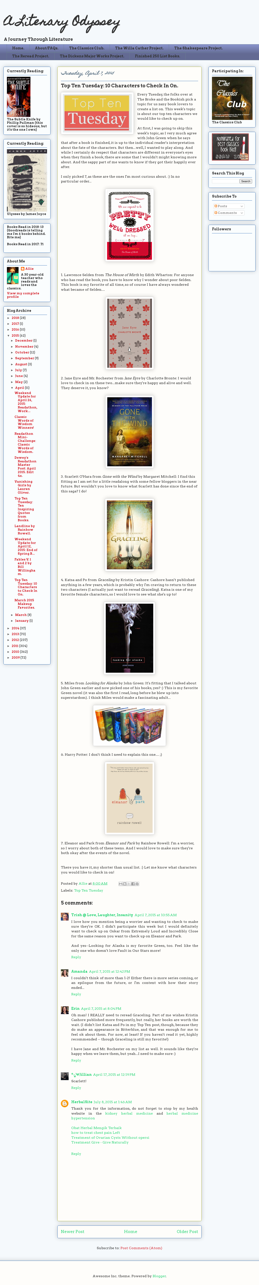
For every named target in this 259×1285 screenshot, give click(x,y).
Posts (221, 206)
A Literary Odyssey (61, 22)
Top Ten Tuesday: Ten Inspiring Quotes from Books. (24, 509)
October (22, 352)
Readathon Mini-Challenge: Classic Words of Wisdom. (25, 443)
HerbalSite (81, 1102)
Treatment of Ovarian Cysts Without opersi (110, 1138)
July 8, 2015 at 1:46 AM (113, 1102)
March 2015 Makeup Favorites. (24, 604)
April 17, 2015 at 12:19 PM (114, 1075)
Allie (83, 883)
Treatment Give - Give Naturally (100, 1142)
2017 (16, 323)
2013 (16, 634)
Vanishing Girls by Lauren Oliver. (23, 487)
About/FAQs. (46, 48)
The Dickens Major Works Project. (92, 56)
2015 (16, 335)
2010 (16, 651)
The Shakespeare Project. (198, 48)
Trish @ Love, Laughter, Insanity (102, 915)
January (22, 620)
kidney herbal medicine (129, 1113)
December (24, 340)
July (19, 370)
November (24, 346)
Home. (18, 48)
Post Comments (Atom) (141, 1248)
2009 (16, 657)
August (21, 364)
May (19, 382)
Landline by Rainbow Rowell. (24, 529)
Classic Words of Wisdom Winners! (24, 422)
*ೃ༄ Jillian (81, 1075)
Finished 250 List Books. (157, 56)
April (20, 388)
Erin (75, 1009)
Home (130, 1231)
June (19, 376)
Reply (76, 957)
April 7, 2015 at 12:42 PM (109, 971)
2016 (16, 329)
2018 (16, 318)
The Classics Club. (86, 48)
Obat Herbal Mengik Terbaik (96, 1128)
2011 (15, 646)
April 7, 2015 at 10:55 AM (155, 915)
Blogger (159, 1276)
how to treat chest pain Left (95, 1133)
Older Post (187, 1231)
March (21, 615)
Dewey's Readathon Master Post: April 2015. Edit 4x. (25, 467)
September (25, 358)
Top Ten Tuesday (88, 890)
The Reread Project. (30, 56)
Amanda (79, 971)
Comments (226, 213)
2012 (16, 640)
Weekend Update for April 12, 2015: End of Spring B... (25, 546)
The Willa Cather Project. (139, 48)
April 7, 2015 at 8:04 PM (101, 1009)
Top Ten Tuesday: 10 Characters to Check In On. (25, 587)
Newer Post (72, 1231)
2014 (16, 628)
